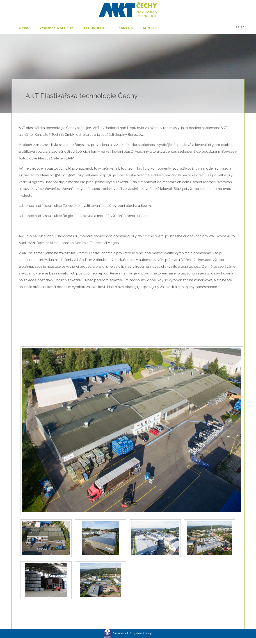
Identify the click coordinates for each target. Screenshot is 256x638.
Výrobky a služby (56, 28)
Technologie (95, 28)
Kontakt (151, 28)
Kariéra (126, 28)
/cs (237, 26)
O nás (24, 28)
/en (242, 26)
